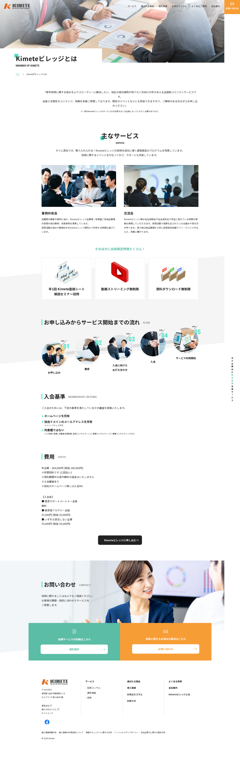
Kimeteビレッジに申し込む (120, 540)
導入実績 (162, 7)
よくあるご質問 (199, 7)
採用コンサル (93, 687)
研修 (89, 697)
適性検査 (91, 692)
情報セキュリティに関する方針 (99, 732)
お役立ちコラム (179, 7)
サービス (132, 7)
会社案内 (215, 7)
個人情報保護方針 (49, 732)
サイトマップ (47, 713)
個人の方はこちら (49, 709)
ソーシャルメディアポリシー (126, 732)
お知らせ (131, 700)
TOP (18, 74)
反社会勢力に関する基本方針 (153, 732)
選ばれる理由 (147, 7)
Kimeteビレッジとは (179, 694)
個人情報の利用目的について (71, 732)
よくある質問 (175, 681)
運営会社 (45, 705)
